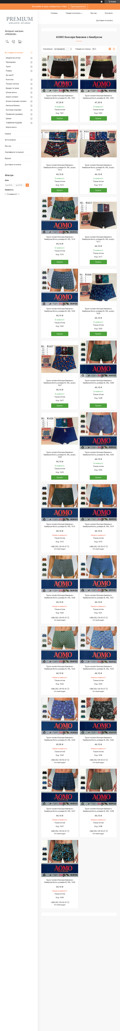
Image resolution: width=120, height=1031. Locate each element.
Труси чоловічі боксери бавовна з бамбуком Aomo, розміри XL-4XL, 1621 (98, 596)
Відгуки (8, 158)
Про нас (8, 146)
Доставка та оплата (13, 165)
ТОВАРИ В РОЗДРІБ (14, 123)
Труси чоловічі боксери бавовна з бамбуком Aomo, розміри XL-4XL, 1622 (59, 667)
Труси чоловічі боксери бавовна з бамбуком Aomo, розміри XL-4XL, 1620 (59, 596)
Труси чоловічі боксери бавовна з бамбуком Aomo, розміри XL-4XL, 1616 (59, 238)
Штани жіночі (11, 92)
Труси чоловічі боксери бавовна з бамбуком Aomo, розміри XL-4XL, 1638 (98, 810)
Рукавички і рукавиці (14, 114)
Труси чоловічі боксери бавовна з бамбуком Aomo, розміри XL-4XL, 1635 (98, 453)
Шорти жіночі (11, 127)
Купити (60, 118)
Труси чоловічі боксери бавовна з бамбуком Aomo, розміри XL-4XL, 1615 (59, 525)
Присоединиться (78, 6)
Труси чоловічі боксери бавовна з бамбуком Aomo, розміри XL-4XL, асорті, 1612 (60, 167)
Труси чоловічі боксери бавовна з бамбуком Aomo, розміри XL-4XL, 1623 (98, 667)
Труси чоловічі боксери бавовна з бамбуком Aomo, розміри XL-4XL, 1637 (59, 810)
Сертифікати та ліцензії (14, 152)
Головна (54, 13)
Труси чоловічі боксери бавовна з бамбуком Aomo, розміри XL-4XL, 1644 (59, 881)
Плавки (9, 71)
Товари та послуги (73, 13)
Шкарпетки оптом (13, 58)
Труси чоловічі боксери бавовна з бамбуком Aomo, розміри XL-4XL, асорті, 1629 (60, 454)
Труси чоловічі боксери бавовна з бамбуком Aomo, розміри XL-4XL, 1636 (98, 739)
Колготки (9, 80)
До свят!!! (9, 75)
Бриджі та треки (12, 88)
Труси (8, 66)
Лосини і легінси (12, 84)
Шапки (8, 118)
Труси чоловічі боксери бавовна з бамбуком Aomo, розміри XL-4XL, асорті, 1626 (98, 311)
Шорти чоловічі (12, 97)
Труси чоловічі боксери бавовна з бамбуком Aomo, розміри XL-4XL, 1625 (59, 310)
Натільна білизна (13, 105)
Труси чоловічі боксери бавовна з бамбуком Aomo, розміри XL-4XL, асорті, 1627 (60, 383)
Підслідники (11, 62)
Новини (8, 134)
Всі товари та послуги (14, 53)
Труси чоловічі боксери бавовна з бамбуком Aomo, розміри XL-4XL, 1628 (98, 382)
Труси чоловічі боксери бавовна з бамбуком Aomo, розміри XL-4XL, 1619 (98, 525)
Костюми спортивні (13, 110)
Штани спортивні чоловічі (16, 101)
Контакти (109, 13)
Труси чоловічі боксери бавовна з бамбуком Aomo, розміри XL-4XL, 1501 (59, 97)
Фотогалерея (10, 140)
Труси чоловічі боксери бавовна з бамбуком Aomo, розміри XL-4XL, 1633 (59, 739)
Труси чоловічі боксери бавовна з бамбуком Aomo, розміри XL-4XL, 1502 (98, 97)
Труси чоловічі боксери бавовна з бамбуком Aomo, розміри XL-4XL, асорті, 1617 (98, 239)
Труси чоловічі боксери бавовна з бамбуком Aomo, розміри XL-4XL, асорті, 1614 (98, 167)
